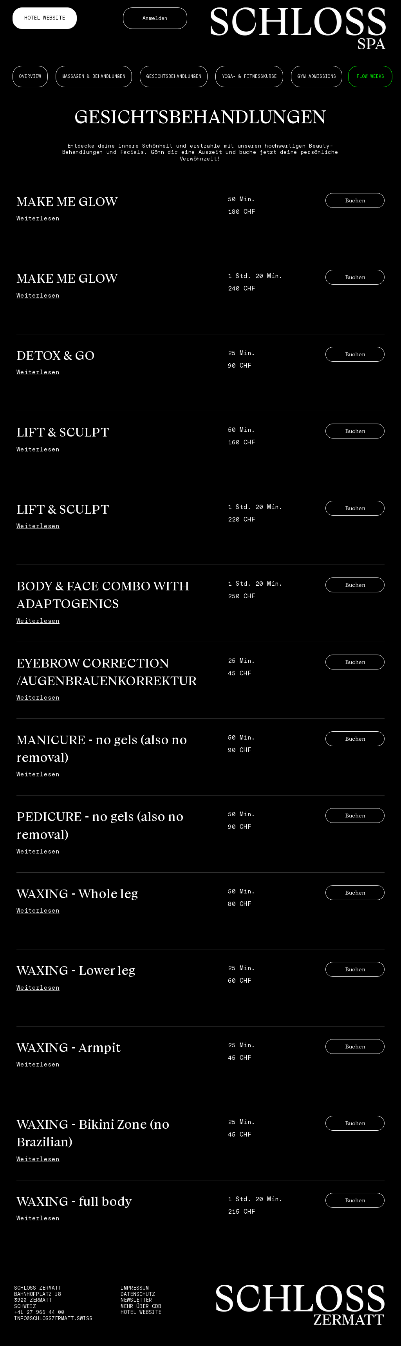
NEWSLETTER (136, 1300)
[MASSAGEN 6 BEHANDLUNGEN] (370, 76)
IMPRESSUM (135, 1288)
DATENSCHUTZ (138, 1294)
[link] (112, 202)
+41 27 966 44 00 (39, 1312)
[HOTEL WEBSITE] (45, 18)
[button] (355, 200)
